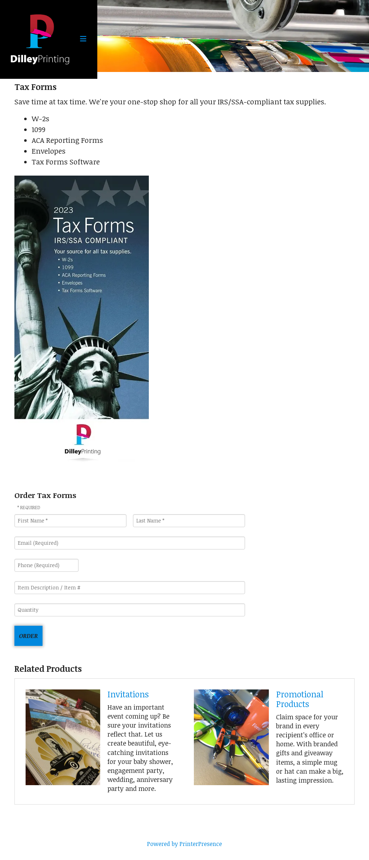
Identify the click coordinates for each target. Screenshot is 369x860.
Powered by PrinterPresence (184, 844)
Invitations (128, 694)
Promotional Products (299, 699)
